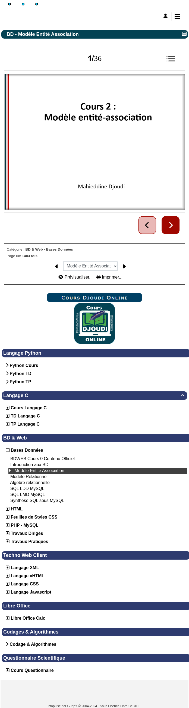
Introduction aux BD (29, 464)
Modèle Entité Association (39, 470)
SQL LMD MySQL (27, 494)
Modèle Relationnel (29, 476)
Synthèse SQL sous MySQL (37, 500)
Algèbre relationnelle (30, 482)
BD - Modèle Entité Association (43, 34)
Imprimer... (109, 277)
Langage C (94, 395)
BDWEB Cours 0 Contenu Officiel (42, 458)
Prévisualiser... (76, 277)
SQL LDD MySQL (27, 488)
